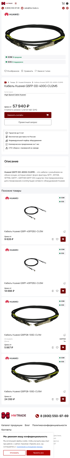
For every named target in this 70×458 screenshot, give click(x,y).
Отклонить (14, 453)
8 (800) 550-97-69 (54, 416)
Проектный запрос (28, 122)
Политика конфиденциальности (49, 425)
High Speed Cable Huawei (15, 95)
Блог (27, 425)
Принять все (38, 453)
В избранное (13, 71)
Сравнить (28, 71)
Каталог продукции (11, 425)
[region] (27, 445)
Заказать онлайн (15, 115)
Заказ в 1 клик (43, 71)
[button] (63, 239)
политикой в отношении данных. (30, 447)
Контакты (6, 429)
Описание (11, 161)
